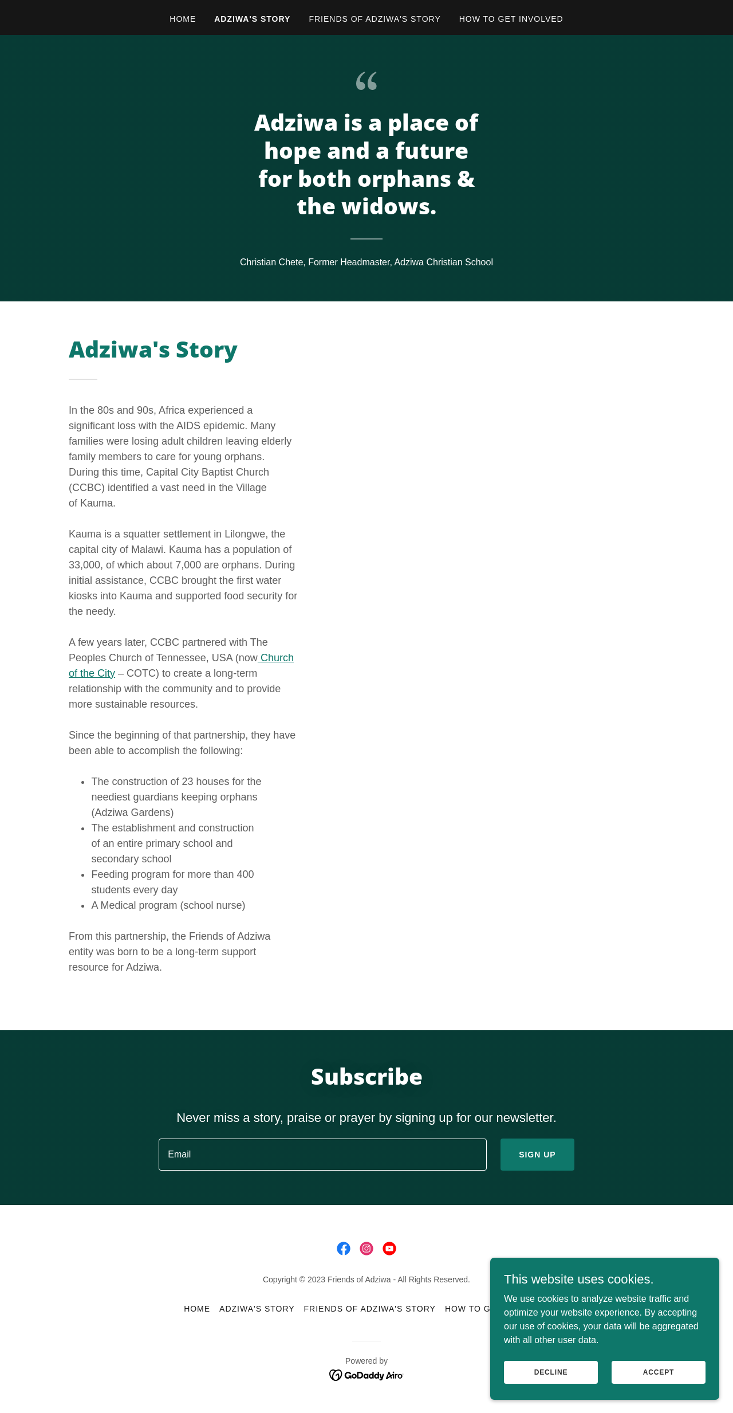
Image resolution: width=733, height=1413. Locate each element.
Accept (658, 1395)
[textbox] (323, 1155)
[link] (343, 1248)
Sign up (537, 1154)
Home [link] (183, 18)
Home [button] (197, 1308)
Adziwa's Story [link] (252, 18)
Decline (551, 1395)
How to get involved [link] (511, 18)
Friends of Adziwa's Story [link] (374, 18)
